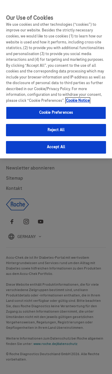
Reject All (56, 130)
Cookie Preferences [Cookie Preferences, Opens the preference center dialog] (56, 112)
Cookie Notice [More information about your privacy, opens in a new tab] (78, 100)
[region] (56, 79)
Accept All (56, 147)
